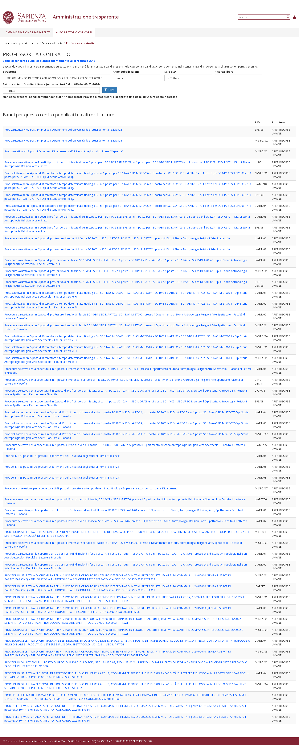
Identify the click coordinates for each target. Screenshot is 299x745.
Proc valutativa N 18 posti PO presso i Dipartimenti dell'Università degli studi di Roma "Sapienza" (63, 151)
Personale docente (52, 43)
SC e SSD (170, 71)
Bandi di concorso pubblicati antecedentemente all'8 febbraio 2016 (49, 61)
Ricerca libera (224, 71)
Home (6, 43)
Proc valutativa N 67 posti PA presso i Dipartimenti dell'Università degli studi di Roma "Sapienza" (63, 129)
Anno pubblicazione (126, 71)
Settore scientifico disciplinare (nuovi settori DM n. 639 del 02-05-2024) (51, 84)
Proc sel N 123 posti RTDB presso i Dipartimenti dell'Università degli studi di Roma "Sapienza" (62, 456)
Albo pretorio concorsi (74, 32)
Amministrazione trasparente (28, 32)
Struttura (9, 71)
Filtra (109, 90)
